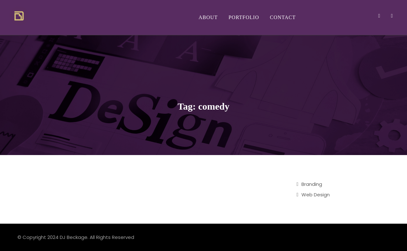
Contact (283, 17)
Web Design (315, 194)
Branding (311, 184)
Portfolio (244, 17)
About (208, 17)
